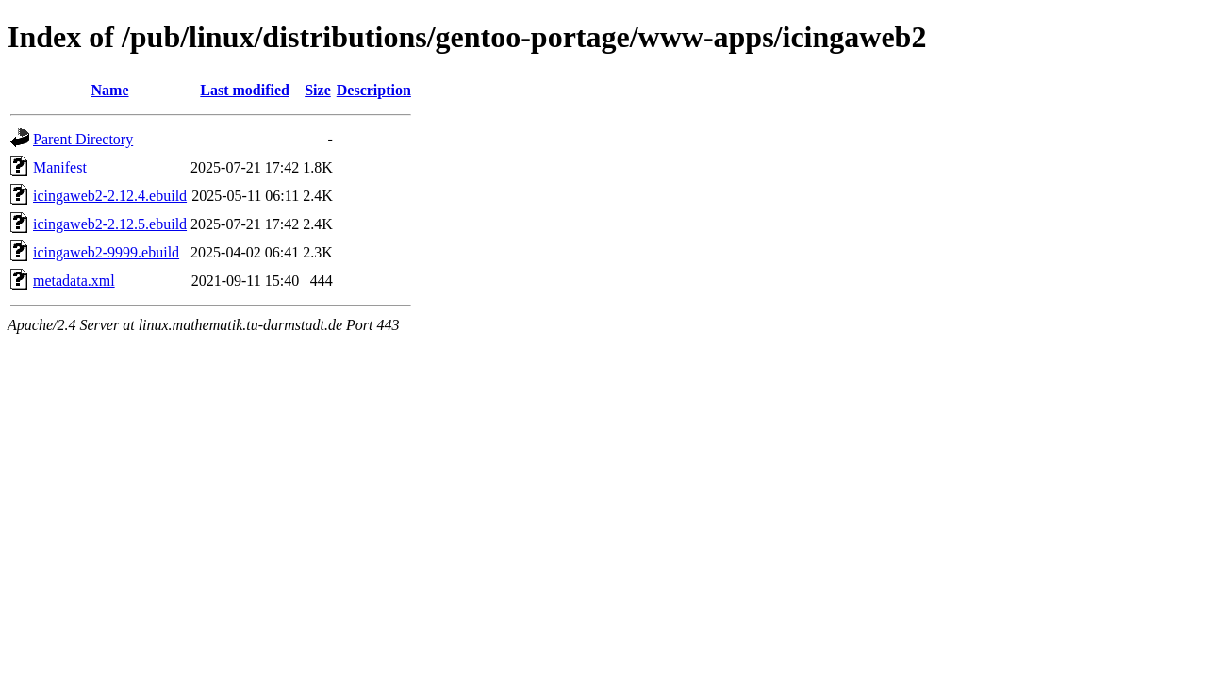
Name (110, 90)
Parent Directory (83, 139)
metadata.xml (74, 281)
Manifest (60, 167)
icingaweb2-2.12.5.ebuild (110, 224)
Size (318, 90)
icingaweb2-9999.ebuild (106, 252)
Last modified (244, 90)
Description (374, 90)
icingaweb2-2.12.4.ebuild (110, 196)
